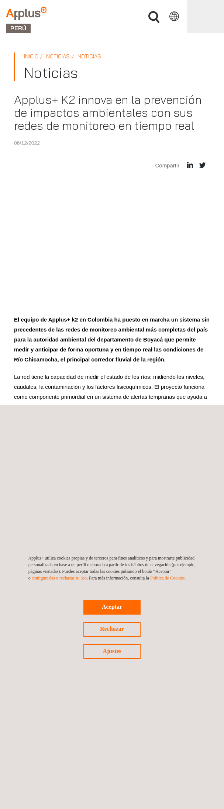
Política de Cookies (167, 578)
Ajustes (112, 651)
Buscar (154, 17)
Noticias (89, 56)
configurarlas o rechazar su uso (59, 578)
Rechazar (112, 629)
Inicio (31, 56)
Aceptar (112, 607)
